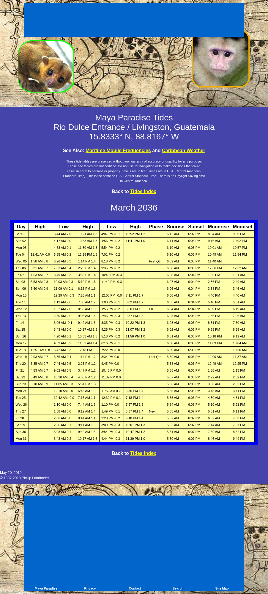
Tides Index (143, 191)
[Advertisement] (134, 20)
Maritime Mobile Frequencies (118, 150)
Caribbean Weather (183, 150)
